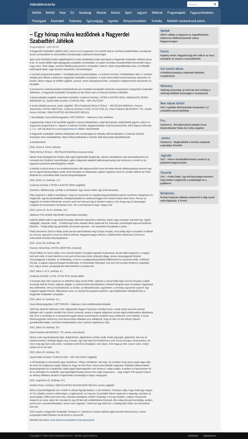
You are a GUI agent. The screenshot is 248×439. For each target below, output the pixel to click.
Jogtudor (166, 155)
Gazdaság (85, 12)
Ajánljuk (165, 30)
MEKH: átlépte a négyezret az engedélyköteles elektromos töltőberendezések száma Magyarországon (184, 38)
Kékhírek (157, 12)
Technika (156, 20)
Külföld (36, 12)
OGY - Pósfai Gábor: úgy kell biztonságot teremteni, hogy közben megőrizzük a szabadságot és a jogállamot (187, 180)
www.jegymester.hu (67, 129)
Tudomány (75, 20)
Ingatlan (113, 20)
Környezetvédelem (134, 20)
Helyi (62, 12)
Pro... (163, 120)
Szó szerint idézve (171, 68)
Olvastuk (165, 172)
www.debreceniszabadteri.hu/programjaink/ (72, 420)
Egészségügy (95, 20)
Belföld (50, 12)
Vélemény (166, 85)
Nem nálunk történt (172, 103)
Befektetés (167, 193)
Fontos (164, 51)
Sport (128, 12)
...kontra (165, 137)
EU (72, 12)
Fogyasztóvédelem (201, 12)
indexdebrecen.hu (42, 4)
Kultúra (115, 12)
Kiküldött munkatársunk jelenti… (186, 20)
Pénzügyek (39, 20)
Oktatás (101, 12)
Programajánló (176, 12)
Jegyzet (142, 12)
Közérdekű (57, 20)
